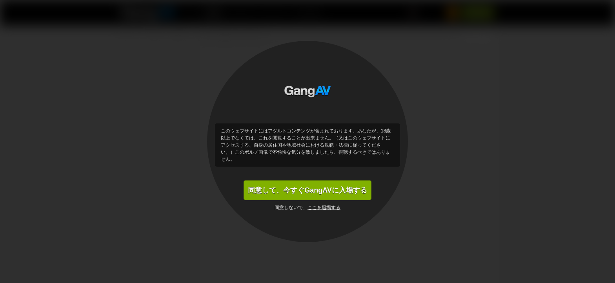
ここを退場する (324, 207)
